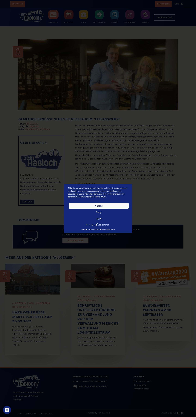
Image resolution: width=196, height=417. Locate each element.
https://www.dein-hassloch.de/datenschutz (102, 229)
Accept (98, 205)
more (99, 218)
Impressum (84, 229)
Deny (98, 212)
